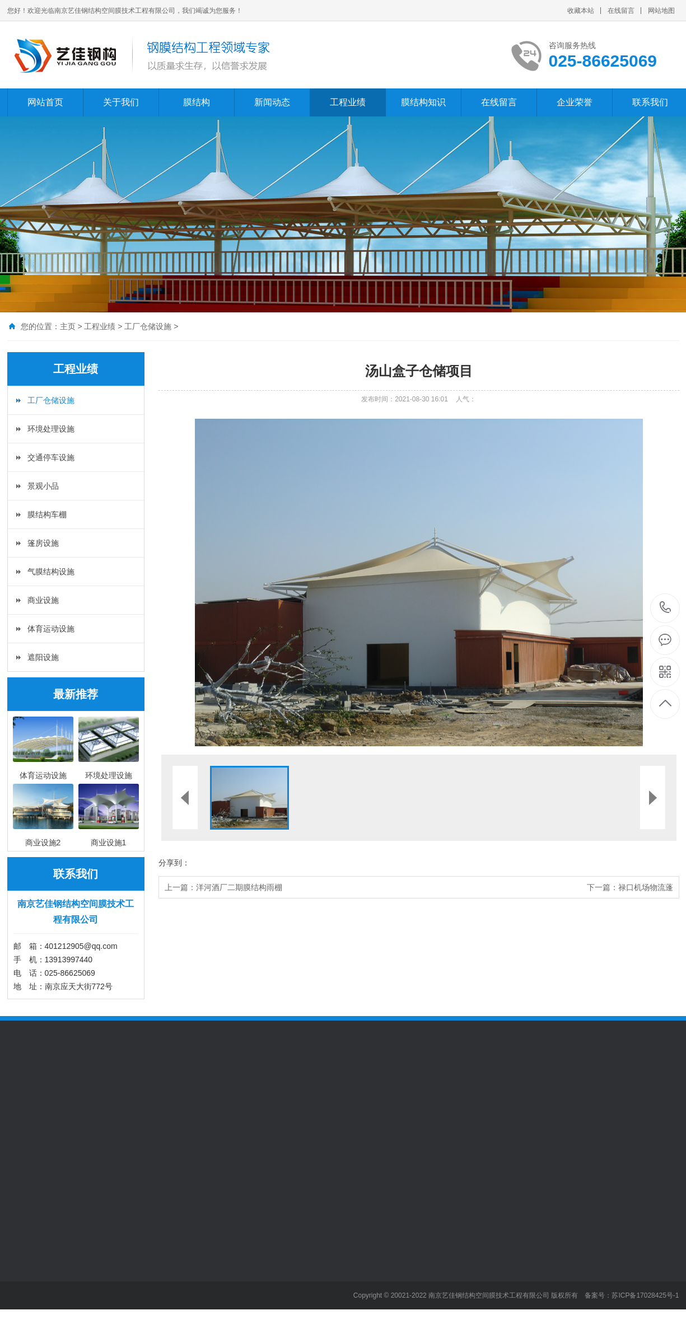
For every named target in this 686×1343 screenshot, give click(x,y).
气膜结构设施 (50, 571)
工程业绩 (348, 102)
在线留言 (621, 11)
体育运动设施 (50, 628)
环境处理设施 (50, 428)
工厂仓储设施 (147, 326)
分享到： (174, 862)
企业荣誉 (574, 102)
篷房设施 (43, 543)
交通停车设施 (50, 457)
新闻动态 (272, 102)
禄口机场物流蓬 (645, 887)
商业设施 (43, 600)
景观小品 (43, 485)
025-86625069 (665, 608)
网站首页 (45, 102)
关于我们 (121, 102)
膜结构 (196, 102)
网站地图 (661, 11)
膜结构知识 (423, 102)
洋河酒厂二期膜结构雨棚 (239, 887)
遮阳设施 (43, 657)
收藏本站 (580, 11)
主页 (68, 326)
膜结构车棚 (47, 514)
